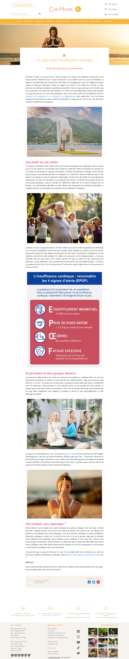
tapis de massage (63, 21)
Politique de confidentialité (58, 637)
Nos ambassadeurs (18, 646)
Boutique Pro (52, 641)
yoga (19, 21)
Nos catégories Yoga (18, 628)
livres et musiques (80, 21)
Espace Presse (53, 654)
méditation (28, 21)
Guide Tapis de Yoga (18, 637)
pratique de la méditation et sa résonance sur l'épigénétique (50, 96)
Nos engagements (17, 631)
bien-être (50, 21)
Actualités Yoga (16, 644)
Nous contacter (53, 651)
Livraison (51, 631)
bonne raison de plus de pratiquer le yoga (84, 554)
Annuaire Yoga (16, 648)
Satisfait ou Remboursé (56, 633)
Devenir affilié (16, 651)
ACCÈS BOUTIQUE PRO (22, 5)
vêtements (40, 21)
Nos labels (14, 635)
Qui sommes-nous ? (18, 633)
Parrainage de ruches (19, 641)
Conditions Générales (56, 635)
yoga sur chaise (70, 453)
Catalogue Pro (53, 644)
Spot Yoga (108, 21)
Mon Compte (52, 628)
